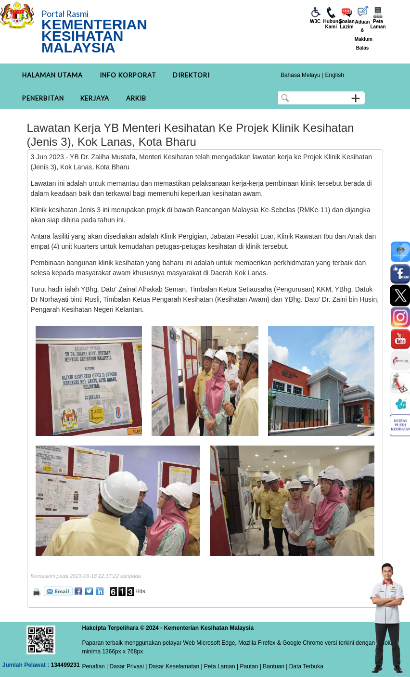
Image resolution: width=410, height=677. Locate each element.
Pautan (249, 666)
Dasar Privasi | (127, 666)
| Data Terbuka (303, 666)
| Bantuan (271, 666)
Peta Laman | (221, 666)
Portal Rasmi (65, 13)
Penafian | (95, 666)
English (334, 75)
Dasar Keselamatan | (174, 666)
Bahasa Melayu (300, 75)
